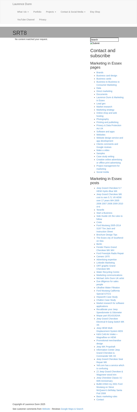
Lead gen (100, 103)
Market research (104, 106)
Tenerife (100, 210)
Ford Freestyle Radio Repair (110, 253)
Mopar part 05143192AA (108, 315)
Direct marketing (104, 91)
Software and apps (105, 131)
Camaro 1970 (103, 256)
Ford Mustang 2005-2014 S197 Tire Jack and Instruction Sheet (108, 228)
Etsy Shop (95, 12)
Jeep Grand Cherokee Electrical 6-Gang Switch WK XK (110, 321)
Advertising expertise (106, 259)
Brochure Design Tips (106, 234)
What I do (23, 12)
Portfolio (37, 12)
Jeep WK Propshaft (105, 346)
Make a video (102, 150)
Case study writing (105, 156)
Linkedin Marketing (105, 262)
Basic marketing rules (106, 396)
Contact (100, 399)
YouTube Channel (25, 19)
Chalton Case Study (106, 300)
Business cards (103, 78)
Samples (100, 153)
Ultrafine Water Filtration (108, 287)
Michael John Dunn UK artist (110, 278)
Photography (102, 119)
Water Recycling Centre (107, 272)
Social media (102, 172)
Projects (51, 12)
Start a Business (104, 213)
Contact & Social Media (73, 12)
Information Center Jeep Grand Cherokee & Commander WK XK (108, 353)
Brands (99, 72)
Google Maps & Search (72, 409)
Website (46, 409)
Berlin (99, 244)
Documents (101, 94)
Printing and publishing (107, 122)
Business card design (106, 75)
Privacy (42, 19)
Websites (100, 134)
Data (98, 88)
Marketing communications (109, 275)
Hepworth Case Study (107, 297)
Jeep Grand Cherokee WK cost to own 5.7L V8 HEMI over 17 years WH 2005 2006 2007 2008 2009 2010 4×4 (109, 200)
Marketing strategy (105, 110)
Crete (99, 222)
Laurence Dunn (22, 4)
